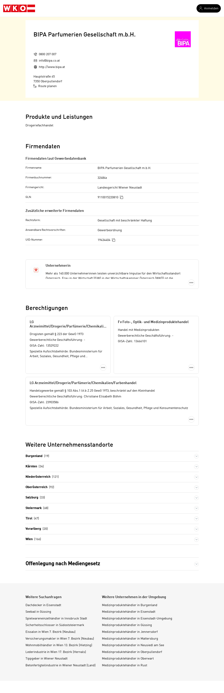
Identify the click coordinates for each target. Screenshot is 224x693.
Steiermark (36, 508)
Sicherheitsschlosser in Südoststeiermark (54, 625)
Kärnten (34, 467)
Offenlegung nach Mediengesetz (62, 563)
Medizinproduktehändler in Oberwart (128, 658)
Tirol (32, 519)
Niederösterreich (42, 477)
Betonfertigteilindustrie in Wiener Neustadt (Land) (60, 665)
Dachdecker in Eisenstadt (43, 605)
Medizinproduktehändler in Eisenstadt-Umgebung (137, 618)
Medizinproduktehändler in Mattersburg (130, 638)
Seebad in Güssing (38, 611)
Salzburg (35, 498)
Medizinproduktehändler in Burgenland (129, 605)
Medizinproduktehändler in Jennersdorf (130, 632)
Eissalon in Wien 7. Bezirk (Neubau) (50, 632)
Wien (33, 539)
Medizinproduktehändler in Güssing (127, 625)
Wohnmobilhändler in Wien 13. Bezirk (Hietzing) (58, 645)
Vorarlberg (36, 529)
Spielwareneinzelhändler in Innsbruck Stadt (56, 618)
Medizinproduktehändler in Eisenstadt (128, 611)
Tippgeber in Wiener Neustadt (46, 658)
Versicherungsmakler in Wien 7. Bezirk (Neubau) (59, 638)
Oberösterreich (39, 487)
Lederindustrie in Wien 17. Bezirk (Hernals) (55, 652)
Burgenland (37, 456)
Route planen (45, 86)
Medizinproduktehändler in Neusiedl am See (133, 645)
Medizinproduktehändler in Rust (124, 665)
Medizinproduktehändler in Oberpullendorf (132, 652)
